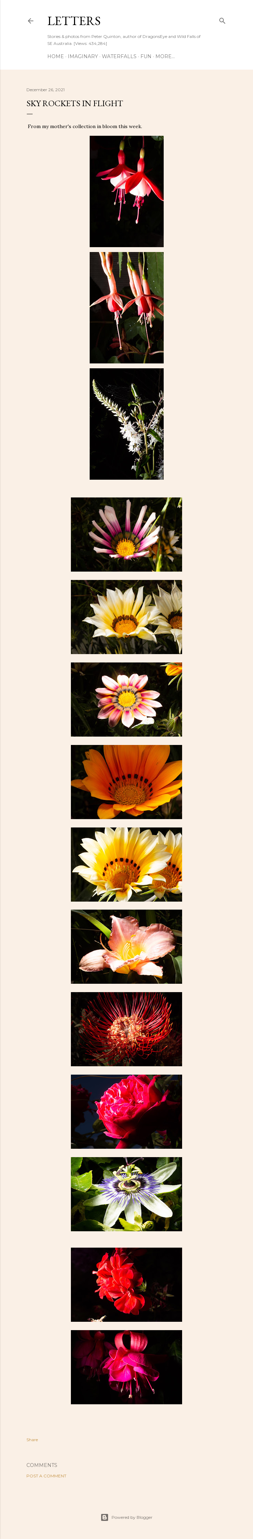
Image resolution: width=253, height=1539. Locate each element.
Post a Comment (46, 1475)
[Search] (222, 19)
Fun (146, 56)
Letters (74, 21)
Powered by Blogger (126, 1517)
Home (55, 56)
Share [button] (32, 1439)
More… (165, 56)
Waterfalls (119, 56)
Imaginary (83, 56)
